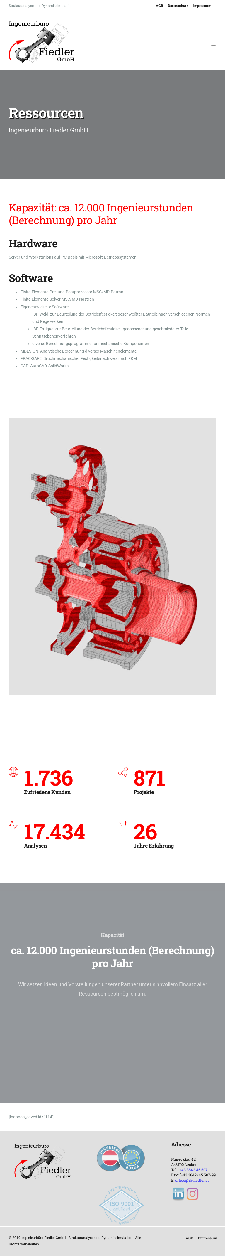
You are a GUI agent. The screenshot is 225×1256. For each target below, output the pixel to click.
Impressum (202, 6)
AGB (159, 6)
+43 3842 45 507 (193, 1169)
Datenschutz (178, 6)
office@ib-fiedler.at (192, 1180)
